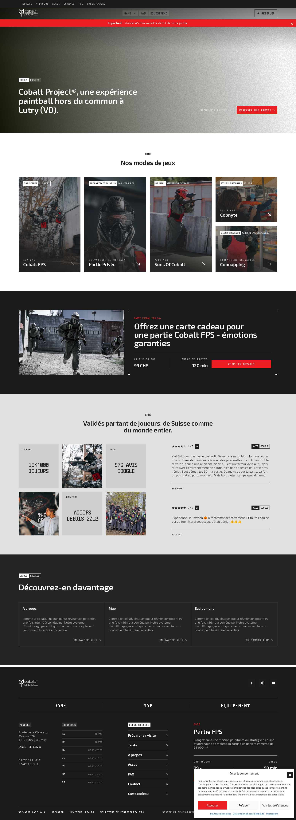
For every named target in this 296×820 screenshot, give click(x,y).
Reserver (266, 13)
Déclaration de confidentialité (248, 813)
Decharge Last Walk (32, 812)
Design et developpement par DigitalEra (192, 812)
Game (127, 13)
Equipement (158, 13)
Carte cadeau (96, 3)
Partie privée (102, 264)
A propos (42, 3)
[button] (288, 773)
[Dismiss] (292, 23)
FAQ (81, 3)
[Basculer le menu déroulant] (134, 13)
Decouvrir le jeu (215, 110)
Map (143, 13)
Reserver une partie (257, 110)
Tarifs (27, 3)
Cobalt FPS (34, 264)
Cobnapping (232, 264)
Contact (69, 3)
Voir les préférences (275, 805)
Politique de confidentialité (122, 812)
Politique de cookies (220, 813)
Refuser (244, 805)
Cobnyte (229, 215)
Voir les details (241, 364)
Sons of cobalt (169, 264)
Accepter (212, 805)
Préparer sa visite (142, 735)
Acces (56, 3)
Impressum (272, 813)
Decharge (58, 812)
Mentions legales (82, 812)
